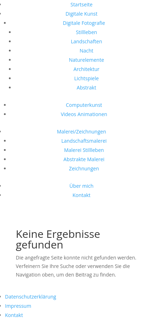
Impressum (18, 305)
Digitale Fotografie (84, 23)
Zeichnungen (84, 168)
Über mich (82, 185)
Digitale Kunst (81, 13)
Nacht (86, 50)
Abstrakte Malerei (84, 159)
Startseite (81, 4)
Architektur (86, 69)
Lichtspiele (86, 78)
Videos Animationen (84, 114)
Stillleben (86, 32)
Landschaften (86, 41)
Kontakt (81, 195)
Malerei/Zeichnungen (81, 131)
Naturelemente (86, 59)
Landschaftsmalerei (84, 140)
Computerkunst (84, 105)
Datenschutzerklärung (30, 296)
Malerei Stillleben (84, 150)
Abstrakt (86, 87)
